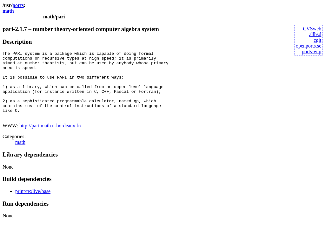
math (8, 11)
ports (18, 5)
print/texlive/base (32, 204)
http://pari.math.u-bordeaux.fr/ (50, 139)
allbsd (315, 34)
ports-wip (311, 51)
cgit (317, 40)
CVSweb (312, 28)
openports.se (308, 45)
